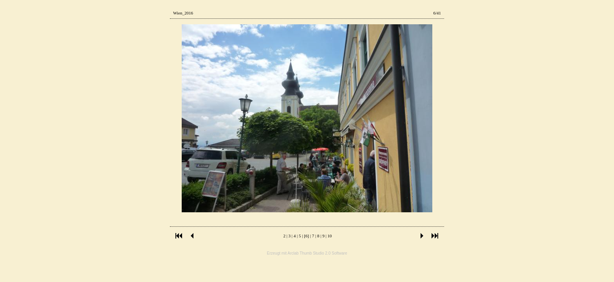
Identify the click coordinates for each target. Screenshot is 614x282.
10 (329, 235)
